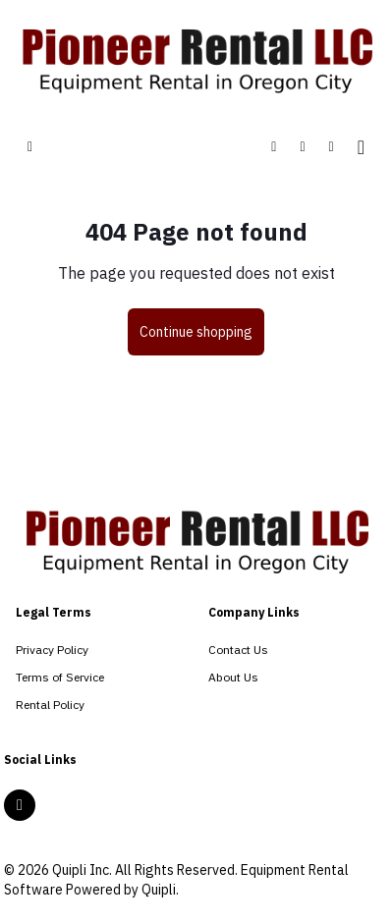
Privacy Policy (52, 649)
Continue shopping (196, 332)
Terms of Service (60, 677)
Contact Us (238, 649)
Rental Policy (50, 704)
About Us (233, 677)
